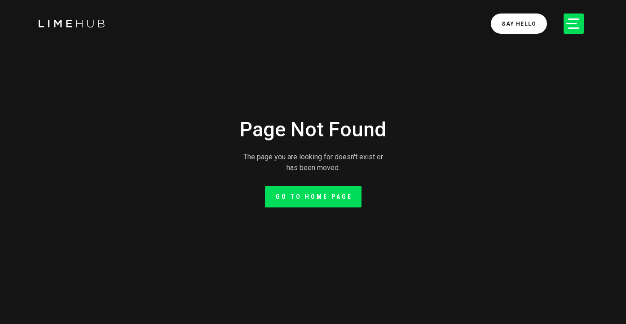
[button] (573, 24)
